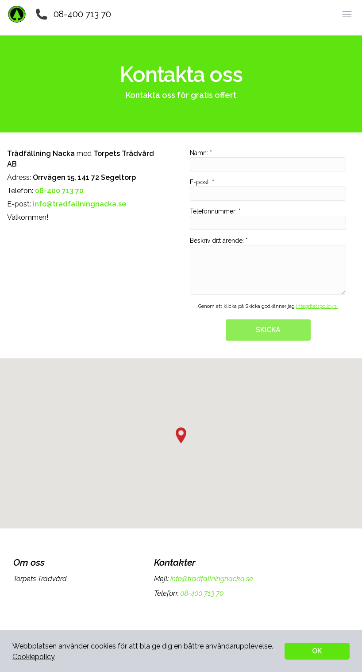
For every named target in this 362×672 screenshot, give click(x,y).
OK (317, 651)
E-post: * (268, 190)
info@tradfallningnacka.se (211, 579)
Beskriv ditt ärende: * (268, 266)
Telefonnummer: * (268, 219)
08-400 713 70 (82, 14)
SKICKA (268, 330)
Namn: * (268, 160)
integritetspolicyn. (317, 306)
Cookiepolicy (33, 657)
